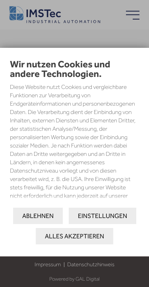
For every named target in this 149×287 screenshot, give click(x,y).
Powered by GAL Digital (74, 279)
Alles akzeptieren (74, 236)
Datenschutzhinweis (90, 264)
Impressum (48, 264)
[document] (74, 137)
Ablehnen (38, 216)
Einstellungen (102, 216)
